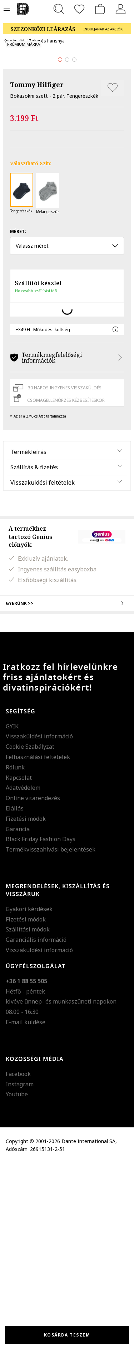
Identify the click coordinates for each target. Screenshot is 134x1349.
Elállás (15, 994)
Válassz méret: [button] (67, 431)
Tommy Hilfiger (37, 270)
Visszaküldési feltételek (42, 668)
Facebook (18, 1259)
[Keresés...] (58, 9)
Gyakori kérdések (29, 1095)
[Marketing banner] (67, 25)
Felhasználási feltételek (38, 943)
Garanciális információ (36, 1126)
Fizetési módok (26, 1004)
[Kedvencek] (79, 9)
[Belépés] (121, 9)
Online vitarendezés (33, 984)
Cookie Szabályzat (30, 932)
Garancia (18, 1015)
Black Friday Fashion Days (40, 1025)
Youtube (17, 1280)
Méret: (18, 417)
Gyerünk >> (67, 789)
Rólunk (15, 953)
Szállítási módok (28, 1115)
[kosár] (100, 9)
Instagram (20, 1270)
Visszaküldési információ (39, 922)
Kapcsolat (19, 963)
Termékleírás (28, 638)
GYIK (12, 912)
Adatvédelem (23, 973)
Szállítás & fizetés (34, 653)
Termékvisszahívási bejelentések (50, 1035)
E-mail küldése (25, 1208)
